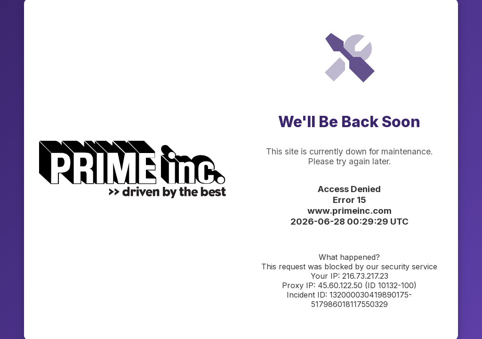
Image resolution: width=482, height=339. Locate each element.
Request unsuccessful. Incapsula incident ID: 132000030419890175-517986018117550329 (241, 169)
